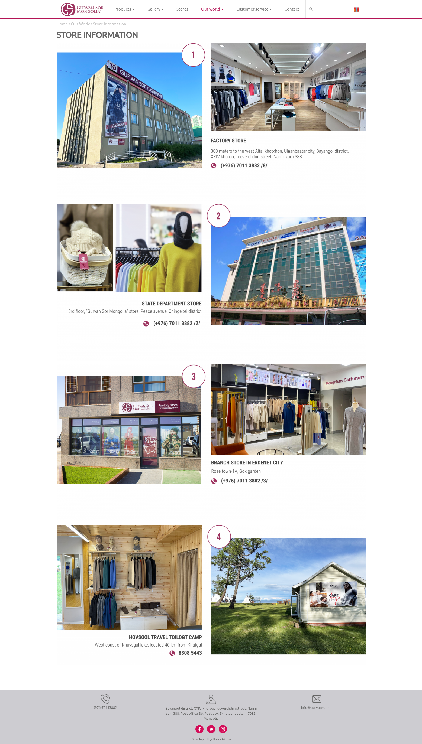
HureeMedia (222, 739)
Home (62, 23)
